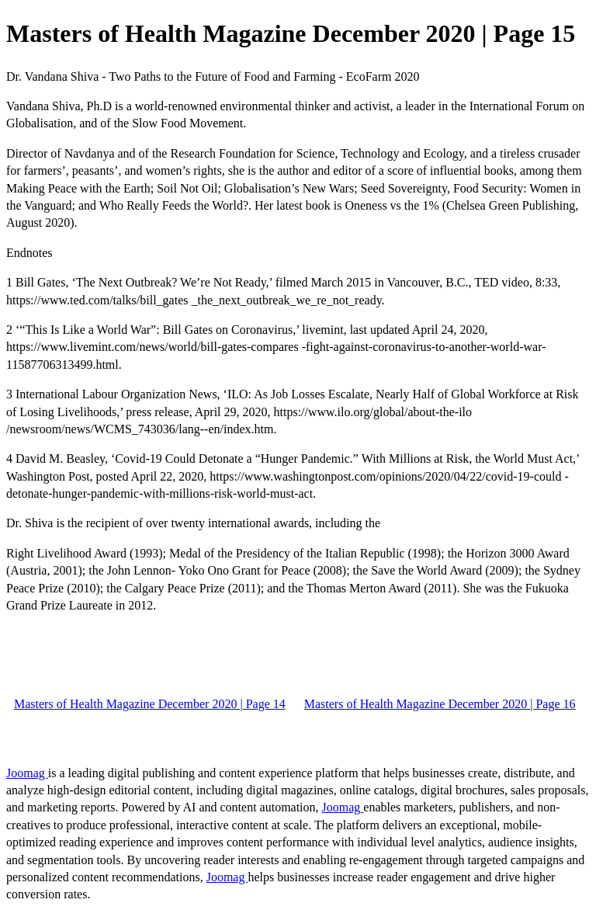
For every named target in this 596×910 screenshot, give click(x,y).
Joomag (27, 773)
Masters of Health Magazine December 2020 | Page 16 (440, 703)
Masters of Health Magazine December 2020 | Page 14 (150, 703)
